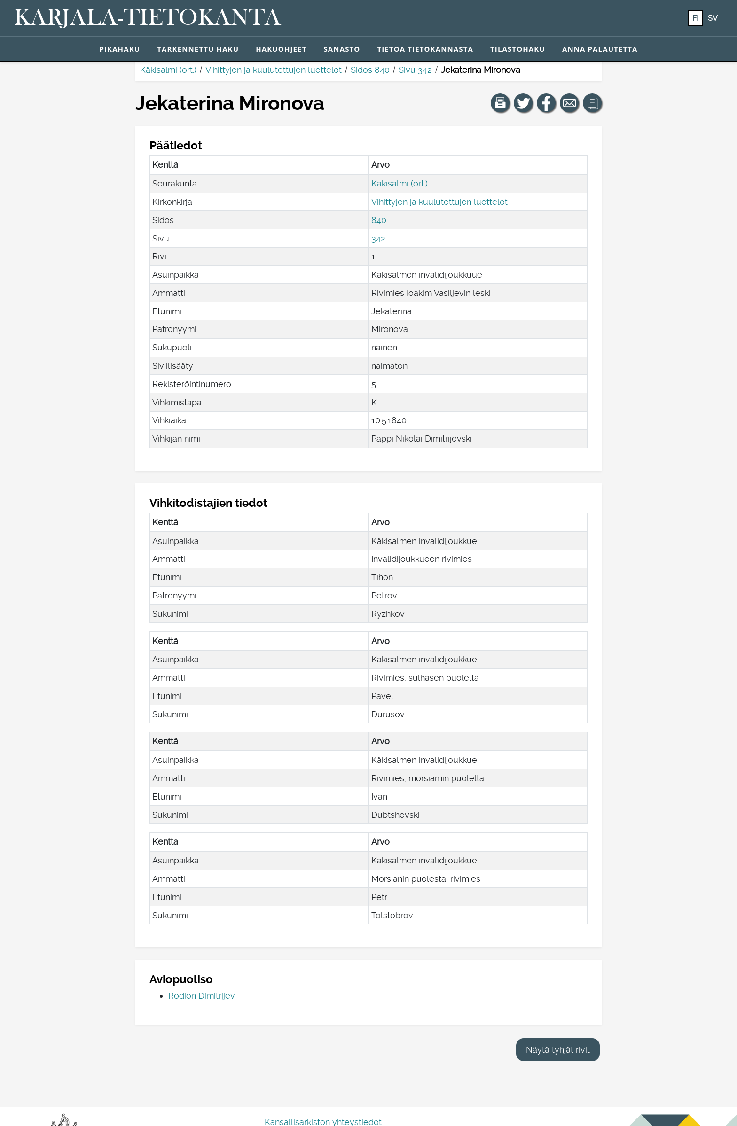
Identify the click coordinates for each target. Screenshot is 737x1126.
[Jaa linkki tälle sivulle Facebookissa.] (546, 102)
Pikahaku (119, 49)
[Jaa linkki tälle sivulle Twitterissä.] (523, 102)
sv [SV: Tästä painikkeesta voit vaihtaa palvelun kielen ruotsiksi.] (713, 18)
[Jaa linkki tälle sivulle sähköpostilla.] (569, 102)
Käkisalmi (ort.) (168, 70)
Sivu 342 (415, 70)
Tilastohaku (517, 49)
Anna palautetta (600, 49)
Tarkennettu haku (198, 49)
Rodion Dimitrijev (201, 996)
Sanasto (341, 49)
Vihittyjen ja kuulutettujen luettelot (273, 70)
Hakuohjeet (281, 49)
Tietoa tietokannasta (425, 49)
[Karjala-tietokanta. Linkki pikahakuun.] (147, 18)
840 (378, 220)
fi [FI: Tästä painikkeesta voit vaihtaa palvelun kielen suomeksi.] (695, 18)
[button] (500, 102)
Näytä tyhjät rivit (558, 1050)
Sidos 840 (370, 70)
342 (378, 238)
